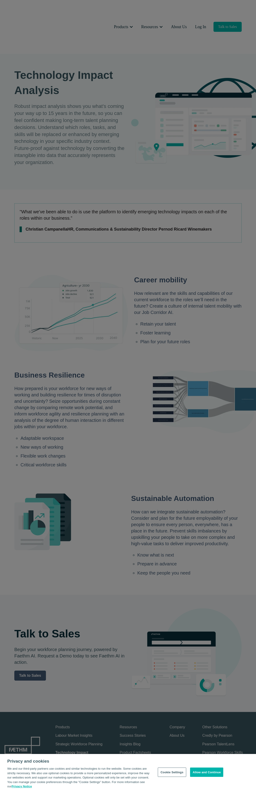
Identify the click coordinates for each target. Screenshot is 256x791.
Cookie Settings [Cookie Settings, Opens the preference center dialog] (172, 774)
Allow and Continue (207, 774)
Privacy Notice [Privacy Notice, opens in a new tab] (22, 788)
